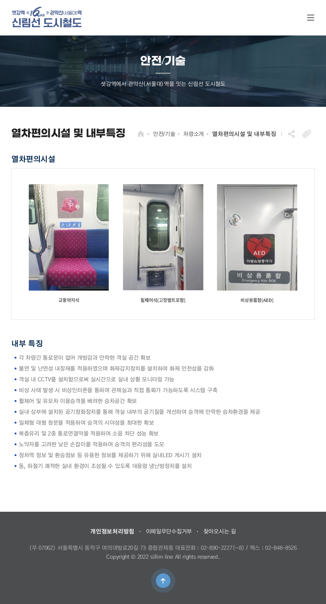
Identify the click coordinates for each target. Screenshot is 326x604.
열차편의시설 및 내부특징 (244, 134)
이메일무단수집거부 (169, 531)
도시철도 (46, 17)
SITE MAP (311, 17)
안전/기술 (164, 134)
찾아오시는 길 (219, 531)
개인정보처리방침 (112, 531)
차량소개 (193, 134)
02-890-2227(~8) (222, 547)
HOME (141, 134)
